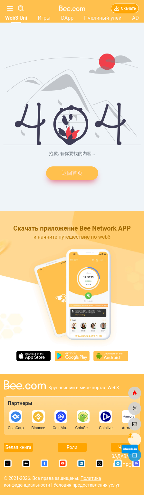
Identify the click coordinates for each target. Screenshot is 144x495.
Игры (44, 18)
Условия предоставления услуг (86, 485)
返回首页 (72, 173)
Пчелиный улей (102, 18)
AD (135, 18)
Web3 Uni (16, 18)
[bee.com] (134, 393)
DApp (67, 18)
